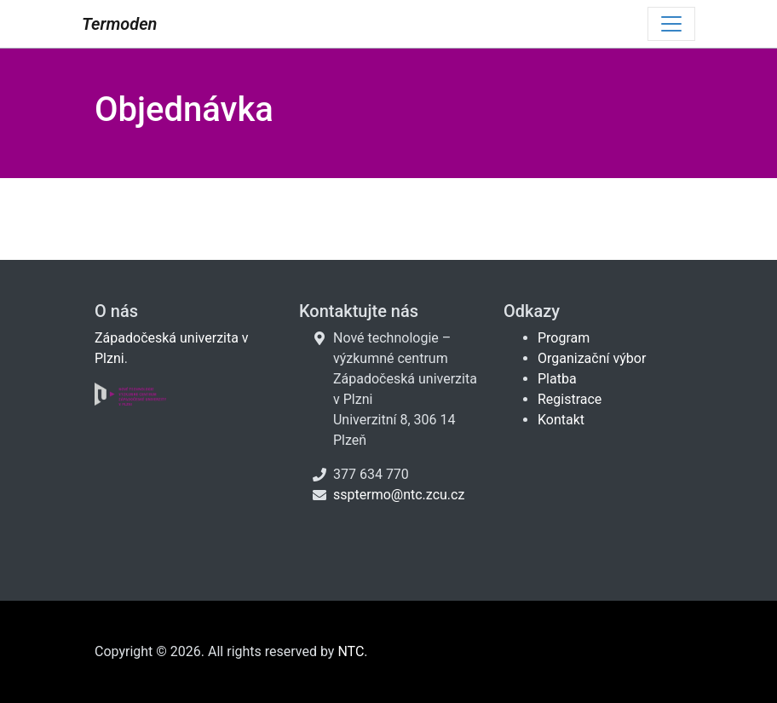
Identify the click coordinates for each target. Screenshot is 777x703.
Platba (557, 379)
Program (564, 338)
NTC (350, 651)
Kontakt (561, 420)
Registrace (569, 399)
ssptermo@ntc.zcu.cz (398, 495)
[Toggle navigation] (671, 24)
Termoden (119, 24)
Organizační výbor (592, 358)
